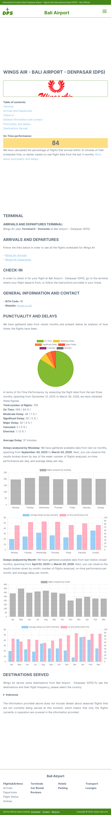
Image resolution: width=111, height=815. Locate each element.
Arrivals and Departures (17, 110)
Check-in (8, 115)
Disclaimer (36, 811)
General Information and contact (23, 119)
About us (55, 811)
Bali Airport (56, 12)
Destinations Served (15, 128)
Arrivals (7, 788)
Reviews (36, 792)
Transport (92, 783)
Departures (10, 792)
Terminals (37, 783)
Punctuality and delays (17, 124)
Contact (46, 811)
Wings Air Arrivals (16, 255)
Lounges (91, 788)
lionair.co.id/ (24, 305)
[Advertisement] (55, 41)
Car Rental (37, 788)
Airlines (7, 801)
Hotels (62, 783)
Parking (63, 788)
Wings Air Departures (18, 259)
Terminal (8, 106)
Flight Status (10, 796)
